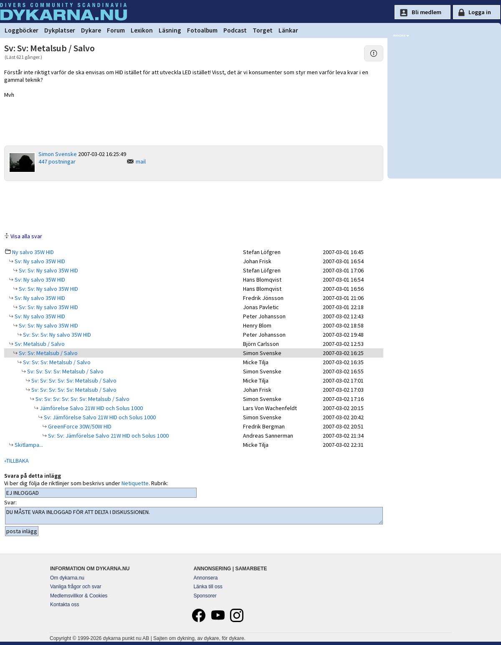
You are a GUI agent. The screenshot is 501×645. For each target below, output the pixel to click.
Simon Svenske (57, 154)
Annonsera (205, 578)
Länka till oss (207, 587)
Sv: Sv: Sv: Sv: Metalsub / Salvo (65, 371)
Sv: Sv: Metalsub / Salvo (48, 353)
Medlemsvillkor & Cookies (78, 596)
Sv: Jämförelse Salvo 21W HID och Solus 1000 (99, 417)
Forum (116, 30)
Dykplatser (59, 30)
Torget (263, 30)
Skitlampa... (28, 444)
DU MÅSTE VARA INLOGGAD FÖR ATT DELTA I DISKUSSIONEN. (194, 515)
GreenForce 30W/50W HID (79, 426)
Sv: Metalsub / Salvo (39, 344)
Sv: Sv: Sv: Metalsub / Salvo (56, 362)
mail (141, 161)
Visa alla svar (26, 236)
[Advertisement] (194, 206)
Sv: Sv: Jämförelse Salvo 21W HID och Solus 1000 (108, 435)
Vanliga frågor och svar (75, 587)
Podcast (235, 30)
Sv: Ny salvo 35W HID (39, 261)
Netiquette (135, 483)
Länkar (288, 30)
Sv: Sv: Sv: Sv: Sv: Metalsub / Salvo (73, 380)
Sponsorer (204, 596)
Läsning (170, 30)
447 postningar (57, 161)
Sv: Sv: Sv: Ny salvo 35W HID (56, 334)
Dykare (91, 30)
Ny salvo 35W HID (33, 252)
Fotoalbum (202, 30)
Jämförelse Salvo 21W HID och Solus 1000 (90, 408)
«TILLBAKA (16, 460)
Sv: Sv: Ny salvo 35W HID (48, 270)
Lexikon (142, 30)
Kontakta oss (64, 604)
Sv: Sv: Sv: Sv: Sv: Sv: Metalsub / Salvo (81, 399)
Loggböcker (21, 30)
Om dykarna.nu (67, 578)
